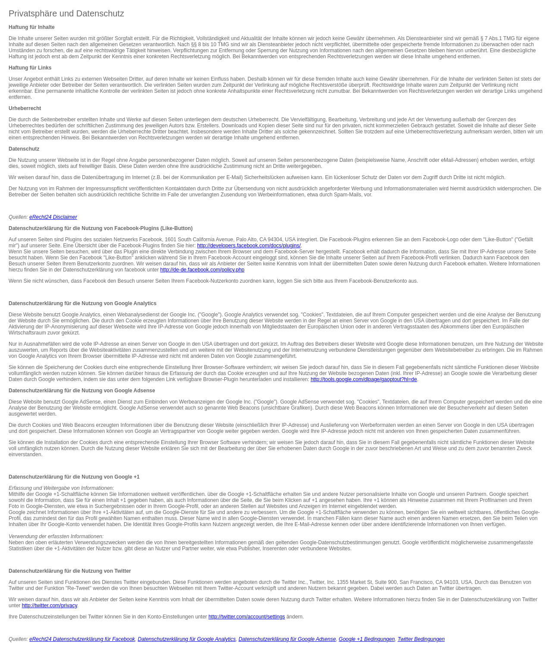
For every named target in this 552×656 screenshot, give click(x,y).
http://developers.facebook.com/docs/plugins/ (249, 246)
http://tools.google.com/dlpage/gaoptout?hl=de (363, 379)
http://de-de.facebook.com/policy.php (202, 270)
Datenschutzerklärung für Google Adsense (287, 639)
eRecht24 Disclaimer (53, 217)
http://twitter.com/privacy (49, 605)
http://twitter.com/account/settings (246, 617)
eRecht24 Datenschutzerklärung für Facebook (82, 639)
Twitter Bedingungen (421, 639)
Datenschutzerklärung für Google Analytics (187, 639)
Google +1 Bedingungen (367, 639)
